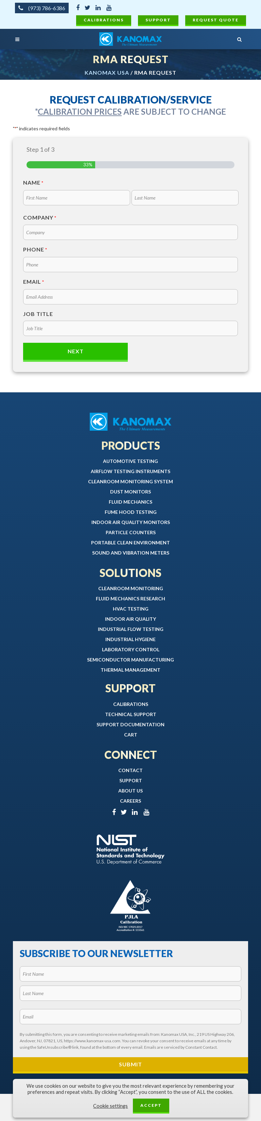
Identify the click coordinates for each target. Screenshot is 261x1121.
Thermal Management (130, 670)
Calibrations (104, 19)
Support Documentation (130, 724)
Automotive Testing (130, 461)
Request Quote (216, 19)
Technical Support (130, 714)
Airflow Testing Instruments (130, 471)
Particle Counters (131, 532)
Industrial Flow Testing (130, 629)
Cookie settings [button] (110, 1106)
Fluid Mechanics (130, 502)
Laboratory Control (130, 649)
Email (33, 282)
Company (39, 218)
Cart (130, 734)
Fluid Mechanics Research (130, 598)
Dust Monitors (130, 491)
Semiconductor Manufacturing (130, 659)
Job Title (38, 314)
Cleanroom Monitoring (130, 588)
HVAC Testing (131, 609)
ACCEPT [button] (151, 1105)
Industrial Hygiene (130, 639)
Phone (35, 250)
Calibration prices (80, 111)
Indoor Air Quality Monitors (130, 522)
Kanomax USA (107, 72)
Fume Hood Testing (131, 512)
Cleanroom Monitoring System (130, 481)
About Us (130, 790)
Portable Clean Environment (130, 542)
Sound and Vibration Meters (130, 553)
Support (158, 19)
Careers (130, 801)
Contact (130, 770)
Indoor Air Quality (130, 619)
